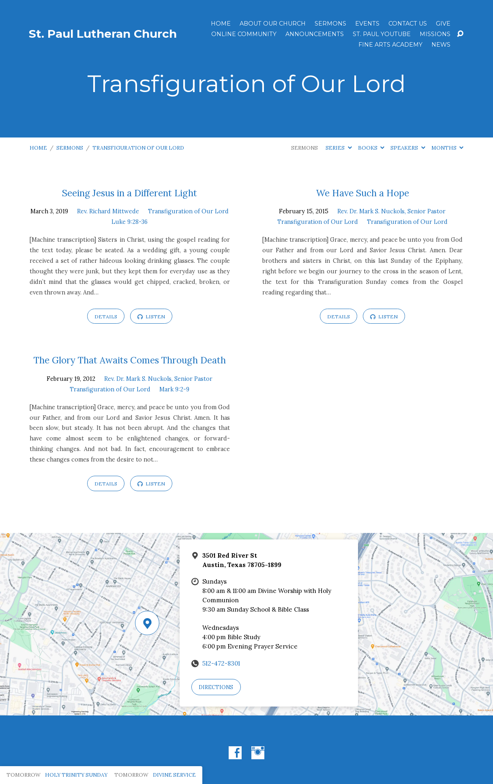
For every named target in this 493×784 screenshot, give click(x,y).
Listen (151, 317)
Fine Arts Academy (390, 44)
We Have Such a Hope (362, 193)
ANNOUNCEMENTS (314, 34)
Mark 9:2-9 (174, 389)
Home (221, 23)
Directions (216, 687)
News (440, 44)
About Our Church (273, 23)
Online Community (244, 34)
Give (443, 23)
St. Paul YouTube (382, 34)
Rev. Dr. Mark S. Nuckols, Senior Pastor (391, 211)
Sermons (330, 23)
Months (447, 147)
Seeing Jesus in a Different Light (129, 193)
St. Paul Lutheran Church (103, 34)
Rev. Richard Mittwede (108, 211)
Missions (435, 34)
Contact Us (407, 23)
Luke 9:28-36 (129, 222)
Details (105, 317)
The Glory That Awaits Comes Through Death (130, 360)
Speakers (407, 147)
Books (371, 147)
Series (339, 147)
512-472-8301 (221, 663)
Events (367, 23)
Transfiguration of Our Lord (138, 147)
